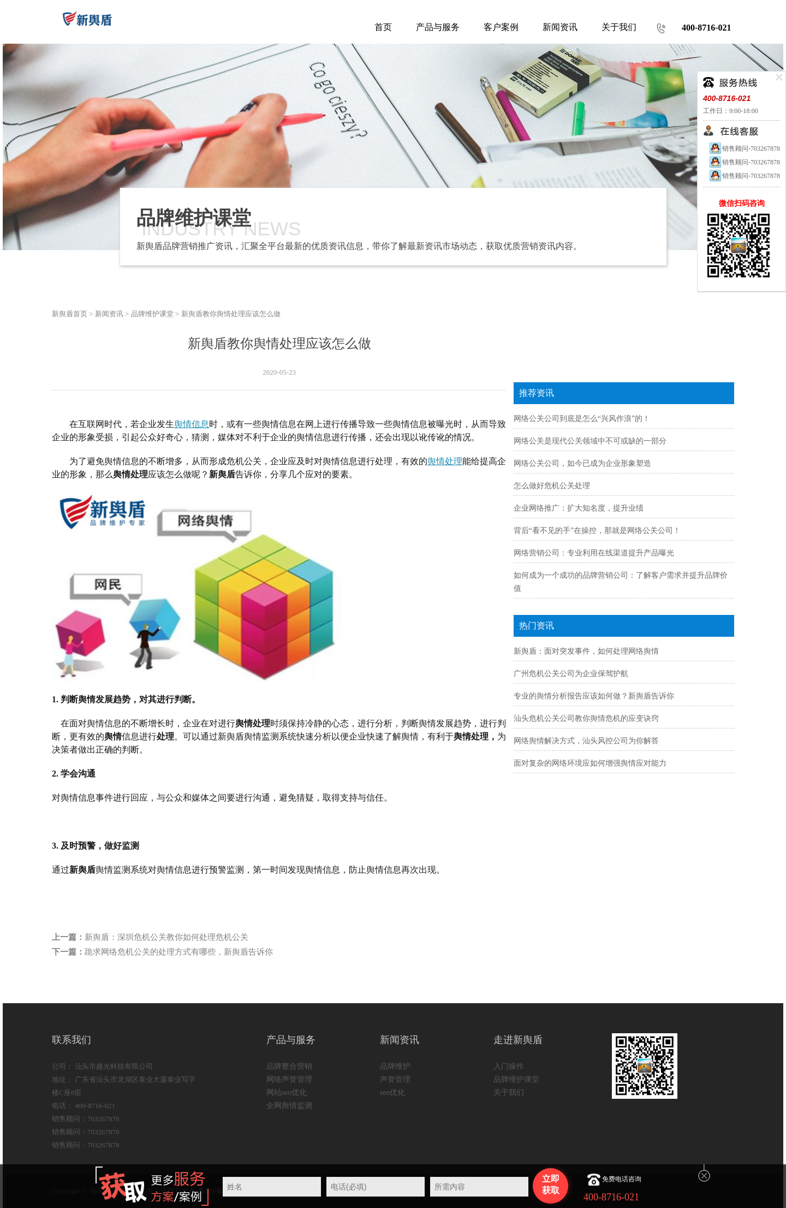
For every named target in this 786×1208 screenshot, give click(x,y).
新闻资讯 (109, 314)
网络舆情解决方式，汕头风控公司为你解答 (586, 741)
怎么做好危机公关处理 (552, 486)
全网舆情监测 (289, 1106)
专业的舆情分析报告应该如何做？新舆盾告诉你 (594, 696)
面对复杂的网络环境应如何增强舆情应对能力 (590, 763)
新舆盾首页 (69, 314)
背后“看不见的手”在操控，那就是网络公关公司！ (597, 530)
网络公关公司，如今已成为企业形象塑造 (582, 463)
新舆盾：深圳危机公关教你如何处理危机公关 (166, 937)
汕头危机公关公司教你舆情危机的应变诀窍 (586, 718)
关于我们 (508, 1092)
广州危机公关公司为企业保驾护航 (571, 674)
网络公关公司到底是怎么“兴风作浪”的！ (582, 418)
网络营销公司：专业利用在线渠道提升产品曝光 (594, 553)
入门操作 (508, 1066)
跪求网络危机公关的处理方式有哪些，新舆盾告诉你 (179, 952)
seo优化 (393, 1092)
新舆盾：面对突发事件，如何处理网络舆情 (586, 651)
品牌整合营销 (289, 1066)
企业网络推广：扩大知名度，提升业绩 (579, 508)
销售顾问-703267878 (744, 148)
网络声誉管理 (289, 1079)
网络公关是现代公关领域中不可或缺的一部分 (590, 441)
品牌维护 (395, 1066)
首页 (383, 27)
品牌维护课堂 (152, 314)
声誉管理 (395, 1079)
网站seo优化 (286, 1092)
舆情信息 (191, 424)
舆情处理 (444, 461)
